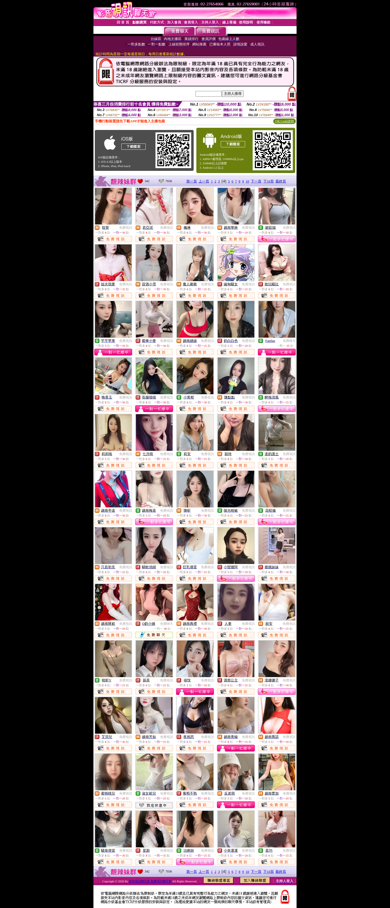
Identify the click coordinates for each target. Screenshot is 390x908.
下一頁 (256, 181)
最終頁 (280, 181)
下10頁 (268, 181)
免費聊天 (289, 341)
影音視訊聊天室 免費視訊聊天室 (150, 881)
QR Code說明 (284, 121)
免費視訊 (125, 228)
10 (247, 181)
